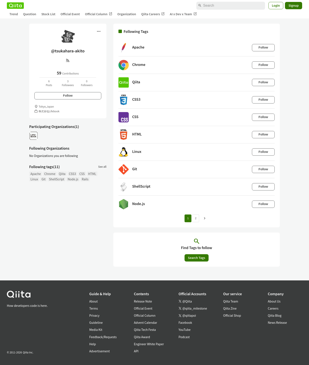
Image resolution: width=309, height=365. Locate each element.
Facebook (185, 322)
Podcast (184, 337)
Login (276, 5)
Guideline (96, 322)
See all (102, 166)
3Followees (68, 83)
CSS (82, 174)
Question (29, 14)
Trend (13, 14)
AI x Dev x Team (183, 14)
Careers (273, 308)
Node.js (73, 179)
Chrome (49, 174)
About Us (274, 301)
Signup (293, 5)
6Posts (49, 83)
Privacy (94, 315)
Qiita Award (142, 337)
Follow (68, 95)
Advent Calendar (145, 322)
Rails (85, 179)
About (93, 301)
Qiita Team (230, 301)
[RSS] (68, 60)
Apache (35, 174)
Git (43, 179)
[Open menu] (98, 31)
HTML (92, 174)
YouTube (185, 329)
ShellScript (56, 179)
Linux (34, 179)
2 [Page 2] (195, 218)
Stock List (48, 14)
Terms (93, 308)
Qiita (62, 174)
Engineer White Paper (149, 344)
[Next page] (205, 218)
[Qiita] (15, 5)
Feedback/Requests (103, 337)
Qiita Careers (153, 14)
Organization (126, 14)
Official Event (70, 14)
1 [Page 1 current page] (188, 218)
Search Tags (196, 257)
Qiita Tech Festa (145, 329)
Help (92, 344)
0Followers (86, 83)
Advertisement (99, 351)
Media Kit (95, 329)
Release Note (143, 301)
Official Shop (232, 315)
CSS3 (72, 174)
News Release (277, 322)
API (136, 351)
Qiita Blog (275, 315)
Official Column (98, 14)
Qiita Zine (230, 308)
